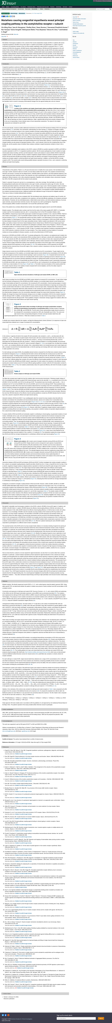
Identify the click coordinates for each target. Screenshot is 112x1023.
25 (32, 533)
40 (31, 682)
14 (17, 133)
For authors (23, 6)
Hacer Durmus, (42, 27)
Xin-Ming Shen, (7, 27)
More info (16, 34)
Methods (75, 48)
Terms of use (75, 22)
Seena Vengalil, (16, 30)
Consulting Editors (15, 6)
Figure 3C (56, 434)
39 (31, 664)
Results (74, 45)
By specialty (34, 9)
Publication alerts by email (43, 6)
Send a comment (76, 20)
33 (13, 634)
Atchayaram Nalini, (29, 30)
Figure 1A (46, 85)
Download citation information (79, 18)
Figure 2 (62, 292)
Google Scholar (28, 753)
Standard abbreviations (78, 24)
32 (55, 593)
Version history (76, 57)
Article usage (76, 31)
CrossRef (21, 753)
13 (30, 97)
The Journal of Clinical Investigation (104, 0)
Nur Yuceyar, (6, 30)
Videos (41, 9)
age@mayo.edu (26, 731)
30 (5, 538)
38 (29, 664)
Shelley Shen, (31, 27)
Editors (7, 6)
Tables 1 (5, 389)
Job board (65, 6)
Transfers (52, 6)
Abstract (74, 41)
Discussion (75, 47)
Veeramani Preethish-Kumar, (58, 27)
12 (11, 97)
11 (61, 95)
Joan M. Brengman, (19, 27)
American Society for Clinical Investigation (21, 1019)
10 (25, 95)
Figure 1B (45, 254)
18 (42, 343)
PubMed (17, 753)
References (75, 55)
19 (43, 401)
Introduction (75, 43)
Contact (70, 6)
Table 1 (32, 264)
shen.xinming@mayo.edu (8, 731)
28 (34, 533)
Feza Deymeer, (41, 30)
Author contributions (77, 50)
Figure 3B (44, 487)
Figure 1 (17, 106)
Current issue (21, 9)
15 (59, 136)
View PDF (4, 36)
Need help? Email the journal (79, 25)
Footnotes (75, 53)
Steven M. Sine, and (54, 30)
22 (32, 520)
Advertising (58, 6)
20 (22, 407)
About (3, 6)
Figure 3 (17, 439)
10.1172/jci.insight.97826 (37, 13)
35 (3, 644)
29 (3, 538)
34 (49, 639)
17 (40, 343)
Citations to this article (78, 33)
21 (38, 428)
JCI (16, 968)
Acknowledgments (77, 52)
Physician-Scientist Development (9, 9)
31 (15, 544)
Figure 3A (15, 423)
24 (34, 520)
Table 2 (44, 315)
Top (73, 40)
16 (33, 244)
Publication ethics (31, 6)
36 (11, 650)
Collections (47, 9)
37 (13, 650)
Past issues (27, 9)
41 (55, 685)
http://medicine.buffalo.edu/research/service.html (37, 652)
